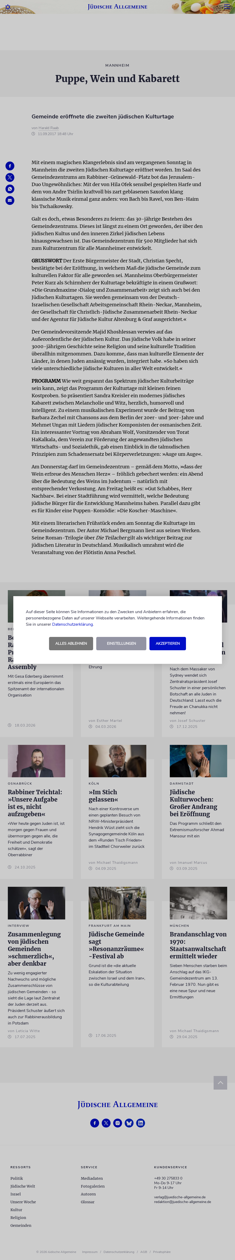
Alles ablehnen (71, 643)
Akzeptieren (168, 643)
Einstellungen (121, 643)
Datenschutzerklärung (72, 624)
